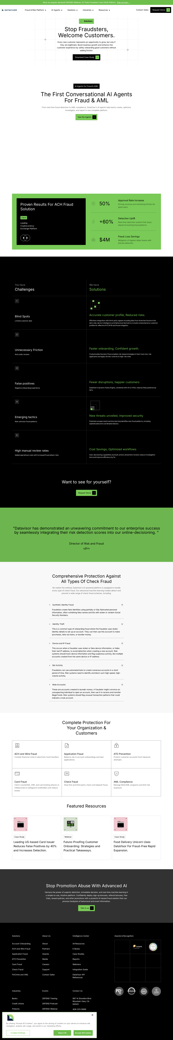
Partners (46, 949)
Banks (14, 998)
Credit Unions (18, 1003)
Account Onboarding (21, 943)
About (45, 943)
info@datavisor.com (81, 1014)
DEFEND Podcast (50, 1003)
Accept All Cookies (83, 1035)
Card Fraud (17, 964)
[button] (34, 10)
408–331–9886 (79, 1009)
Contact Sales (48, 974)
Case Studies (78, 954)
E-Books (76, 949)
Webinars (77, 964)
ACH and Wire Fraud (21, 949)
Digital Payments (19, 1014)
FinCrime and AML (20, 974)
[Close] (92, 1018)
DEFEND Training (49, 998)
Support (45, 969)
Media (45, 959)
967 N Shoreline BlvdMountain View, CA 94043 (82, 1001)
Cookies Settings (18, 1035)
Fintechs (15, 1009)
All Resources (78, 943)
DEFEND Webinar (50, 1009)
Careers (45, 964)
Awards (45, 954)
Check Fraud (17, 969)
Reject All (62, 1035)
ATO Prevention (19, 959)
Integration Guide (80, 969)
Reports (76, 959)
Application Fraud (20, 954)
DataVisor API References (79, 976)
